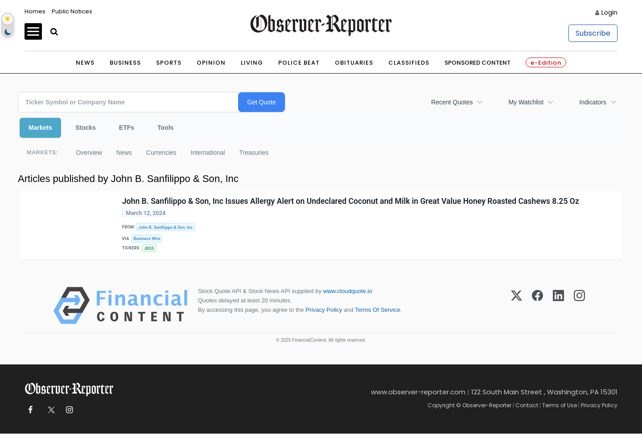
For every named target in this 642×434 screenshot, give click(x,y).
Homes (35, 11)
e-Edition (546, 62)
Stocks (85, 127)
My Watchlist (525, 102)
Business (125, 62)
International (208, 152)
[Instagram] (579, 306)
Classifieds (408, 62)
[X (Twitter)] (516, 306)
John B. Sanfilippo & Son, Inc (165, 227)
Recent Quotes (452, 102)
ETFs (126, 127)
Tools (165, 127)
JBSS (149, 248)
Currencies (161, 152)
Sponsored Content (477, 62)
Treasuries (254, 152)
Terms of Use (559, 405)
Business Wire (147, 238)
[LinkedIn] (558, 306)
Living (252, 62)
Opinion (211, 62)
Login (609, 12)
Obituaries (354, 62)
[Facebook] (537, 306)
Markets (40, 127)
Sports (168, 62)
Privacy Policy (323, 310)
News (85, 62)
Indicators (592, 102)
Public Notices (72, 11)
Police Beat (299, 62)
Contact (526, 405)
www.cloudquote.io (347, 291)
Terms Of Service (377, 310)
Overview (89, 152)
